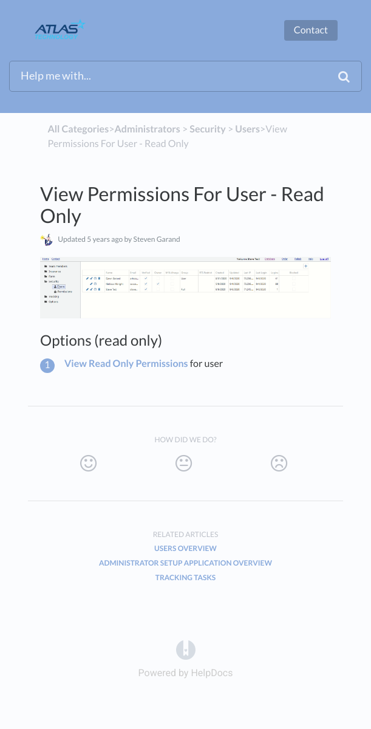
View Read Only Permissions (126, 363)
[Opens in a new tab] (186, 649)
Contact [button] (311, 30)
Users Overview (185, 548)
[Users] (247, 129)
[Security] (207, 129)
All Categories (78, 129)
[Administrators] (147, 129)
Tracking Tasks (185, 577)
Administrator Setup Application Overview (185, 562)
